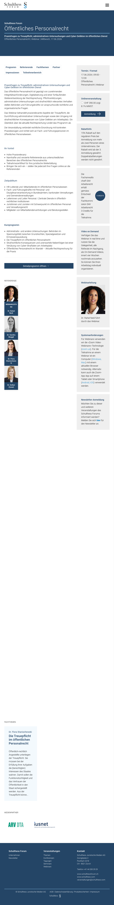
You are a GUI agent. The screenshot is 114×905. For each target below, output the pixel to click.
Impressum (95, 892)
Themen (47, 856)
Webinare (47, 867)
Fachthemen (43, 67)
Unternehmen (14, 856)
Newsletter (13, 859)
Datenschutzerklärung (64, 892)
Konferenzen (49, 859)
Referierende (26, 67)
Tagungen (48, 862)
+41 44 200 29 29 (90, 870)
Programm (11, 67)
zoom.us (86, 352)
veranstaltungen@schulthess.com (91, 880)
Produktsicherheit (81, 892)
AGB (51, 892)
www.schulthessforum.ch (87, 875)
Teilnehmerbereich (32, 72)
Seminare (47, 865)
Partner (56, 67)
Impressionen (12, 72)
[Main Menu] (107, 5)
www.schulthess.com (86, 878)
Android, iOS (88, 385)
